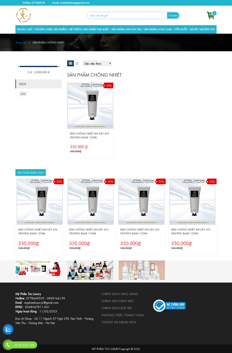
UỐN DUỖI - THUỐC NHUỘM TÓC (194, 29)
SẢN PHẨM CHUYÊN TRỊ (126, 29)
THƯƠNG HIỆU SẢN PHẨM (51, 29)
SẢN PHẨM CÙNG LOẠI (158, 29)
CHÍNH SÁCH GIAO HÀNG (120, 294)
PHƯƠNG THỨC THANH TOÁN (123, 315)
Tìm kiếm (173, 15)
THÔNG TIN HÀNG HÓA (119, 322)
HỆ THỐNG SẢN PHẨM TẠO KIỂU (89, 29)
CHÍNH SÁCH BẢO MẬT (118, 301)
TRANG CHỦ (24, 29)
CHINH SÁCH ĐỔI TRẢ (117, 308)
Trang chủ (20, 42)
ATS (23, 93)
